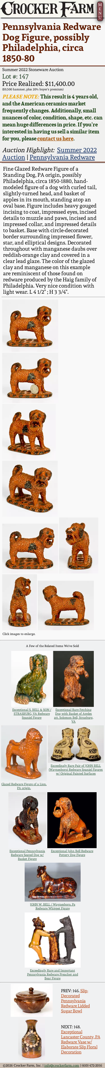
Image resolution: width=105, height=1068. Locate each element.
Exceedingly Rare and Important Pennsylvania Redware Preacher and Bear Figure (52, 974)
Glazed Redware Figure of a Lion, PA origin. (23, 786)
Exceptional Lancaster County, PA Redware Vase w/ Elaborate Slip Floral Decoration (80, 1042)
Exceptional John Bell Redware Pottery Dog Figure (72, 853)
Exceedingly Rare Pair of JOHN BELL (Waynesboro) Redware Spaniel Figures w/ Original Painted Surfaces (76, 769)
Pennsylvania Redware (62, 157)
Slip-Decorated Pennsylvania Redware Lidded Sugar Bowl (75, 1000)
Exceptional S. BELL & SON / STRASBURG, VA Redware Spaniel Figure (31, 713)
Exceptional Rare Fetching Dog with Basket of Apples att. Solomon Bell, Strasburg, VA (73, 715)
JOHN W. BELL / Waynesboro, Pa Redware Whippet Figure (52, 906)
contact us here (55, 138)
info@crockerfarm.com (61, 1065)
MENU (100, 11)
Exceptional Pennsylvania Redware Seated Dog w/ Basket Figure (27, 855)
